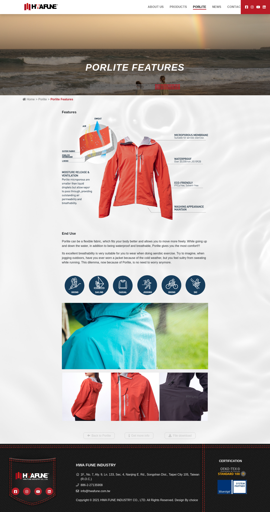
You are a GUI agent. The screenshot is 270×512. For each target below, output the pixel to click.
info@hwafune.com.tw (95, 491)
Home (28, 99)
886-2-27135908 (92, 485)
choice (193, 500)
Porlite (42, 99)
